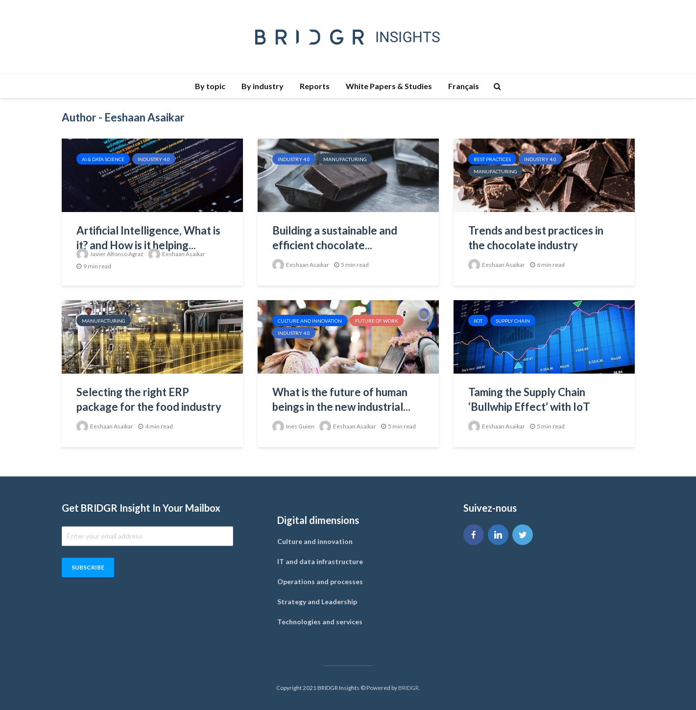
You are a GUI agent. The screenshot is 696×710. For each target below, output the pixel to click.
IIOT (478, 321)
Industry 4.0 (154, 159)
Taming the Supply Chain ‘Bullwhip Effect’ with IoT (529, 399)
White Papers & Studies (389, 86)
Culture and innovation (310, 321)
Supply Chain (513, 321)
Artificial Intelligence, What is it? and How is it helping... (148, 238)
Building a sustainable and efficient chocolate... (334, 238)
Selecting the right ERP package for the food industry (148, 399)
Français (463, 86)
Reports (315, 86)
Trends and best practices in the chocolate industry (535, 238)
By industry (262, 86)
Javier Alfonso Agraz (110, 254)
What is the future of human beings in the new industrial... (341, 399)
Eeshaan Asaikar (176, 254)
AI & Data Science (103, 159)
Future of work (376, 321)
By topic (210, 86)
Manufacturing (345, 159)
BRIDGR (408, 687)
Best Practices (492, 159)
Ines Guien (293, 426)
